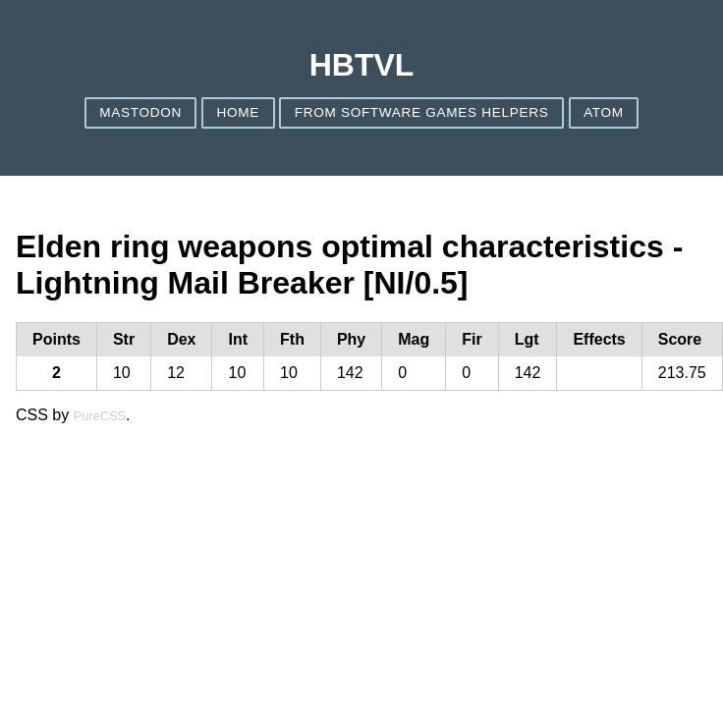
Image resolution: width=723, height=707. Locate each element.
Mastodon (140, 112)
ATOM (604, 112)
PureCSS (100, 415)
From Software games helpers (422, 112)
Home (238, 112)
